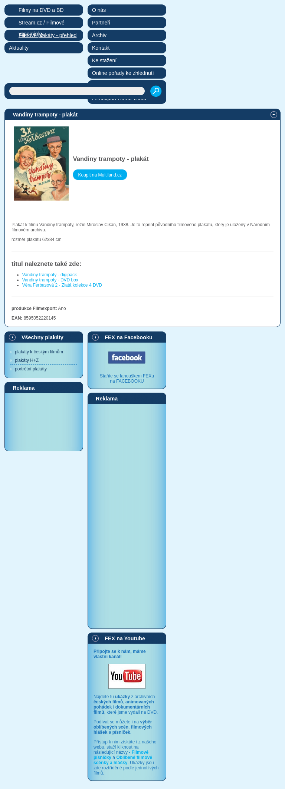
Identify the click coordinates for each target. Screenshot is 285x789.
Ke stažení (104, 60)
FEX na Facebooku (129, 337)
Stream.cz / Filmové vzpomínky (42, 24)
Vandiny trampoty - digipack (49, 274)
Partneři (101, 23)
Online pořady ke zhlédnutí (123, 73)
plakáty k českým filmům (39, 351)
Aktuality (19, 48)
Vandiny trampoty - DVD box (50, 280)
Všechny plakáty (42, 337)
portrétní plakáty (31, 369)
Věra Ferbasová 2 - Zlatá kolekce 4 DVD (62, 285)
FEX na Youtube (125, 638)
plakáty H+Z (27, 360)
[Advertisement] (43, 421)
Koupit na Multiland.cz (100, 175)
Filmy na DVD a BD (41, 10)
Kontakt (100, 48)
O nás (99, 10)
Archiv (99, 35)
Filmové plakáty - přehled (47, 35)
